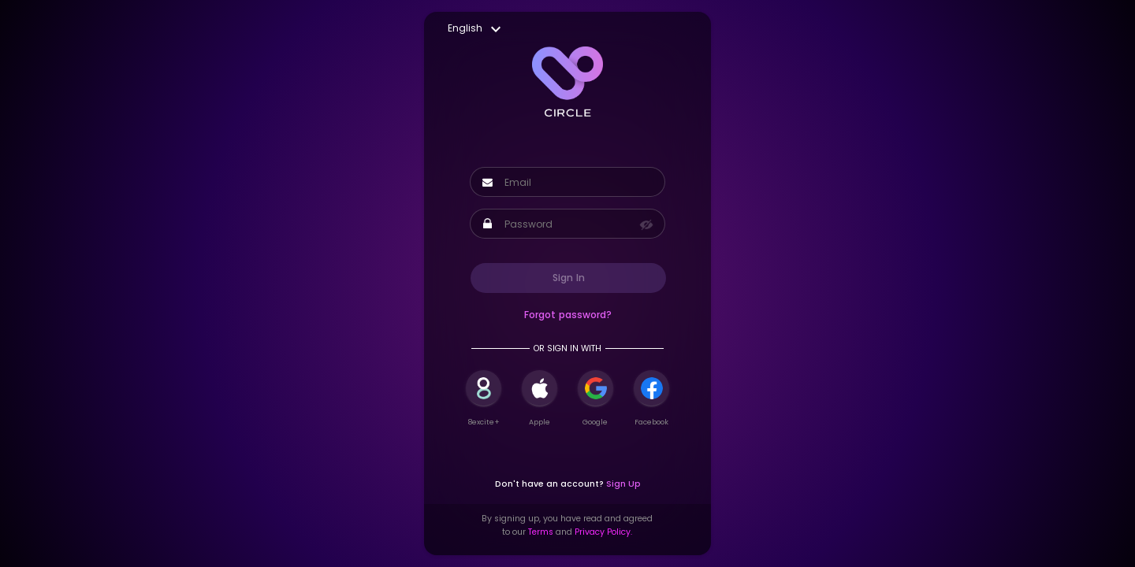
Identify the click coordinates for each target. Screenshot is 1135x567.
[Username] (577, 182)
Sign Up (623, 484)
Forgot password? (568, 314)
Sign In (569, 277)
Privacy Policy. (603, 532)
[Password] (571, 224)
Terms (540, 532)
